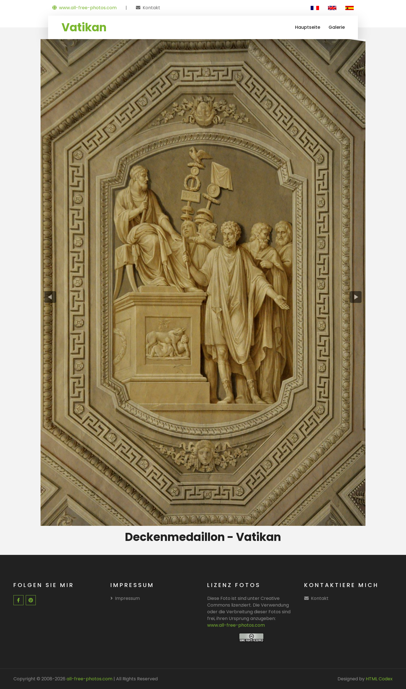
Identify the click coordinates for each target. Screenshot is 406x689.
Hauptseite (307, 27)
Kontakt (151, 7)
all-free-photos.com (88, 679)
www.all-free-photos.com (84, 7)
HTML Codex (379, 679)
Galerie (337, 27)
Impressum (125, 598)
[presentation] (50, 297)
